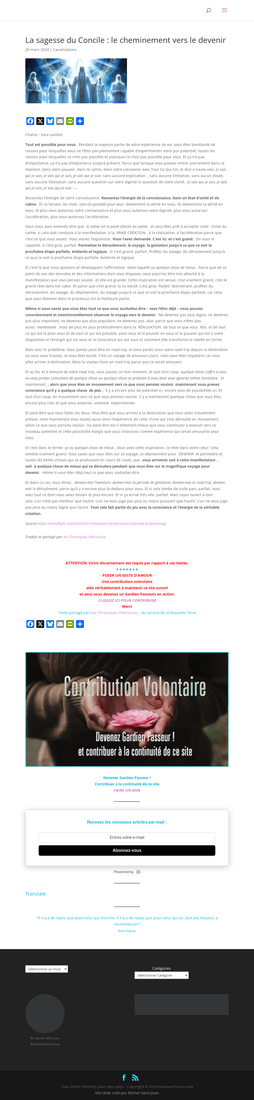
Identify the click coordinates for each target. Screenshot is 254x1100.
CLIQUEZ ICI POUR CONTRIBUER (127, 600)
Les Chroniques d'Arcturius (114, 612)
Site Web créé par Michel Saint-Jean (127, 1092)
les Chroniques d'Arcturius (84, 536)
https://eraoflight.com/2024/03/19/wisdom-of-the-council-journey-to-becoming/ (101, 523)
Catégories (161, 968)
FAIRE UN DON (127, 790)
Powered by (127, 872)
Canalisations (65, 49)
